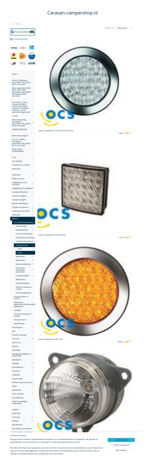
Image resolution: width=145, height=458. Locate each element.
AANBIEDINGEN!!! (19, 129)
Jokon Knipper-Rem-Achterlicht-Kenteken (97, 156)
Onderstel (22, 175)
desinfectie (16, 390)
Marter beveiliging (20, 203)
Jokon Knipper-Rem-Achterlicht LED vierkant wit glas (98, 122)
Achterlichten (24, 226)
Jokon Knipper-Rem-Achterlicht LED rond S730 (47, 155)
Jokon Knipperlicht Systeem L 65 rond (96, 90)
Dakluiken (22, 215)
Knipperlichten (24, 245)
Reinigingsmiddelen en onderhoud (21, 355)
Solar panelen (22, 394)
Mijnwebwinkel (100, 454)
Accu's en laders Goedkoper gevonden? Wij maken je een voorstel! (22, 142)
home (14, 74)
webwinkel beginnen (80, 454)
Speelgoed (16, 359)
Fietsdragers (22, 327)
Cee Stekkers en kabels (22, 428)
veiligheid (16, 375)
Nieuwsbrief (17, 424)
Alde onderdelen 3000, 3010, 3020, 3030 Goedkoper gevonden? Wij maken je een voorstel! (21, 92)
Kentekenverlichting (25, 241)
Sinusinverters (20, 319)
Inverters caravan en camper (22, 315)
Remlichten (24, 256)
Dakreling (16, 413)
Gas (22, 331)
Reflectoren (20, 279)
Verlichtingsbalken (23, 293)
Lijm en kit (16, 342)
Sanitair (22, 421)
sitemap (67, 454)
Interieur (22, 338)
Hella (19, 249)
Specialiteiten (22, 367)
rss (72, 454)
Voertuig (22, 417)
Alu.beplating (17, 397)
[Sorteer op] (124, 28)
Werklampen (19, 323)
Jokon (19, 252)
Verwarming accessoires (22, 382)
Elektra (22, 218)
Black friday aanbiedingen (18, 150)
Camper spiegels (19, 199)
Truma (22, 116)
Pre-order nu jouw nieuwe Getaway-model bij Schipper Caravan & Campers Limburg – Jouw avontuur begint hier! (22, 107)
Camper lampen (24, 275)
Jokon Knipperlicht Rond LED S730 (121, 90)
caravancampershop (19, 39)
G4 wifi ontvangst (19, 335)
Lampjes (17, 310)
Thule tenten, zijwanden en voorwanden (22, 433)
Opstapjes (16, 350)
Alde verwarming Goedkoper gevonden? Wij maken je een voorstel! (22, 122)
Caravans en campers (21, 165)
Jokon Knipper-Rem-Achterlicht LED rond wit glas (123, 122)
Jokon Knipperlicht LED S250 (48, 90)
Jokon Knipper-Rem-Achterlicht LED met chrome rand (72, 122)
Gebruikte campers (20, 135)
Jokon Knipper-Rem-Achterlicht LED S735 (72, 156)
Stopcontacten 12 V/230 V (21, 297)
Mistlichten (24, 260)
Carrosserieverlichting (24, 222)
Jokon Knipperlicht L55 (123, 58)
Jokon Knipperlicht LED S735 (98, 58)
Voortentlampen (23, 283)
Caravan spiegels (22, 196)
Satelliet (22, 363)
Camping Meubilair (22, 192)
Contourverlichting (25, 234)
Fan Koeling (17, 161)
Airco (22, 157)
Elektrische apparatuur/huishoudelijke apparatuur (24, 304)
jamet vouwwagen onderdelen (19, 402)
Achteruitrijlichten (24, 264)
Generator (16, 168)
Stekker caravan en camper (24, 288)
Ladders (15, 409)
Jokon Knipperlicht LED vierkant (73, 58)
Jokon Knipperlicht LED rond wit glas (73, 90)
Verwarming (17, 378)
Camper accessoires (22, 207)
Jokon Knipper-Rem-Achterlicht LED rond (47, 123)
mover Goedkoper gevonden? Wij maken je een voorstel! (22, 82)
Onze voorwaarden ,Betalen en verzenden (21, 439)
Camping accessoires (22, 211)
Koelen (22, 346)
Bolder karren (18, 178)
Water (22, 386)
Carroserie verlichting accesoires (24, 270)
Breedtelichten (24, 230)
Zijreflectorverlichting (25, 237)
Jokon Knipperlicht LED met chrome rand (48, 58)
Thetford (22, 371)
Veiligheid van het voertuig (22, 183)
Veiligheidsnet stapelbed (22, 188)
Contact (15, 444)
